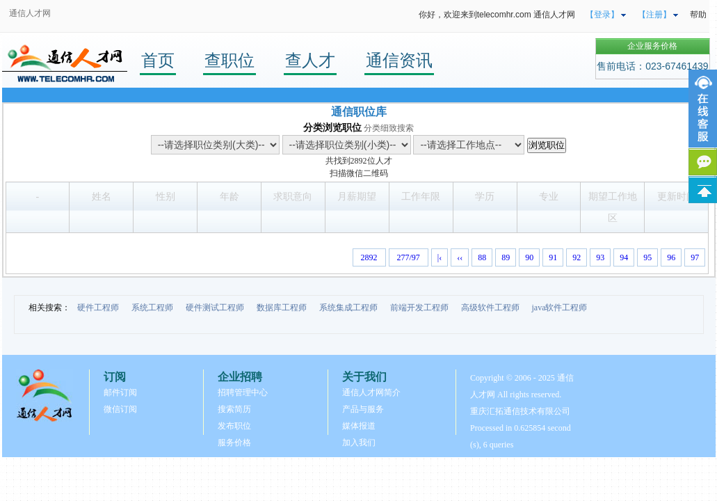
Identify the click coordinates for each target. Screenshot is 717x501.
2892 (359, 161)
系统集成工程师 (348, 307)
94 (624, 257)
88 (482, 257)
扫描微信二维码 (359, 173)
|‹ (439, 257)
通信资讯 (399, 60)
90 (529, 257)
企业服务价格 (652, 46)
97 (695, 257)
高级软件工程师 (490, 307)
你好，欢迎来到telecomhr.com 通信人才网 (497, 14)
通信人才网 (30, 13)
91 (553, 257)
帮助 (698, 14)
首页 (158, 60)
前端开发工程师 (419, 307)
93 (600, 257)
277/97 (408, 257)
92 (576, 257)
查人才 (310, 60)
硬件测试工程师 (215, 307)
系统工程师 (152, 307)
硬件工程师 (98, 307)
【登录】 (602, 14)
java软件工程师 (560, 307)
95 (647, 257)
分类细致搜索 (389, 128)
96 (671, 257)
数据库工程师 (282, 307)
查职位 (229, 60)
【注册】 (654, 14)
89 (505, 257)
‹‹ (459, 257)
